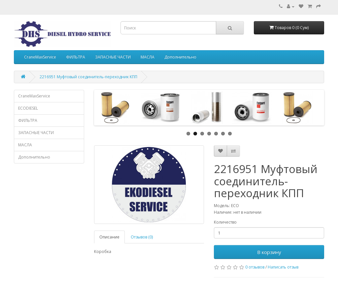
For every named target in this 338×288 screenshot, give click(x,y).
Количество (225, 222)
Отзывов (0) (142, 237)
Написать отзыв (283, 267)
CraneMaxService (40, 57)
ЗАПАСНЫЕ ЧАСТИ (113, 57)
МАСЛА (147, 57)
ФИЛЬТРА (75, 57)
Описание (109, 237)
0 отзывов (254, 267)
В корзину (269, 252)
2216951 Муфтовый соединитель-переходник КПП (88, 77)
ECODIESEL (28, 108)
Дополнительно (180, 57)
